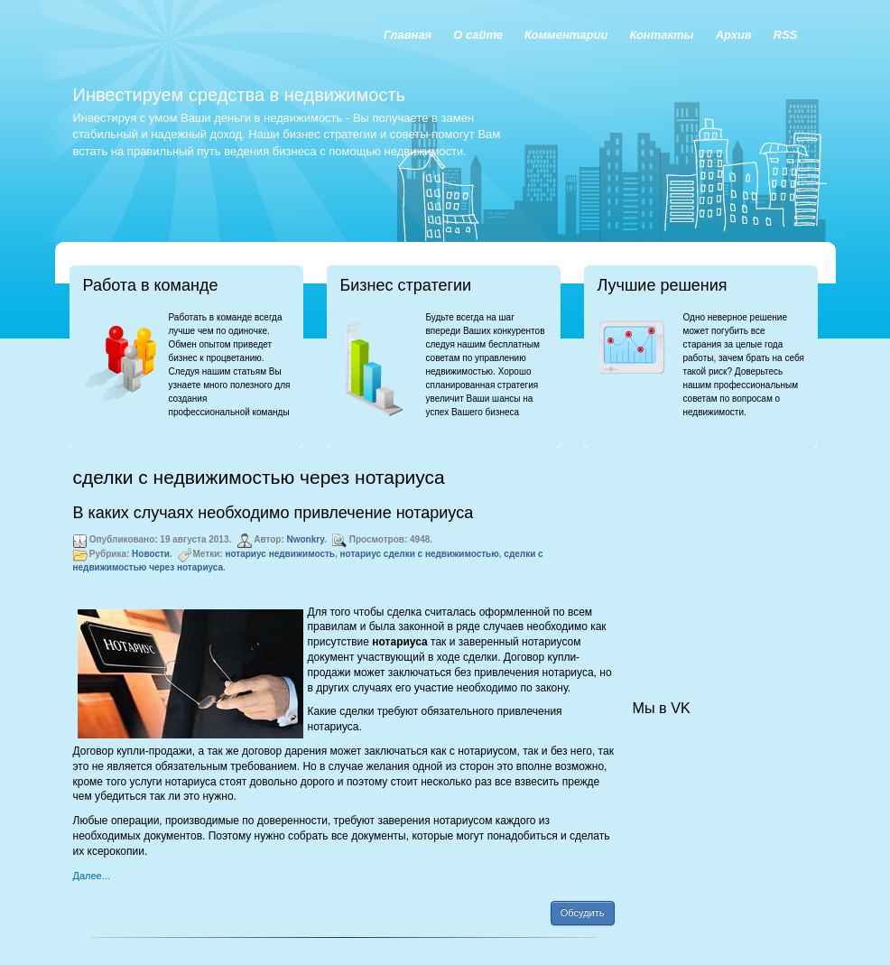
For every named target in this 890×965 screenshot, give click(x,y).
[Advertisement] (723, 556)
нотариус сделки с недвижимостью (419, 554)
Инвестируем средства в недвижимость (239, 95)
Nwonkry (306, 539)
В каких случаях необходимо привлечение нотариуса (273, 513)
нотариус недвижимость (280, 554)
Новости (151, 554)
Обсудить (583, 912)
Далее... (91, 875)
